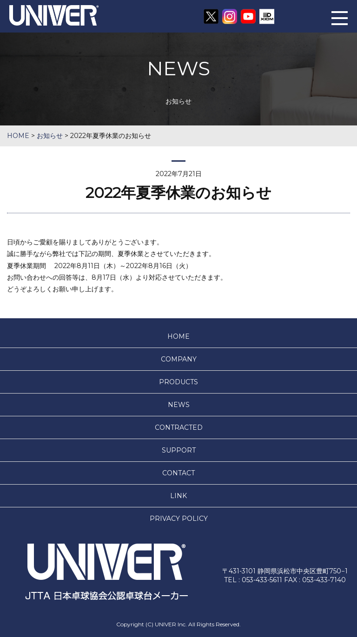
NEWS (179, 405)
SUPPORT (179, 450)
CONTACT (178, 473)
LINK (178, 496)
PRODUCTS (178, 382)
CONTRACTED (179, 427)
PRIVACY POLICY (179, 518)
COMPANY (179, 359)
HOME (178, 336)
